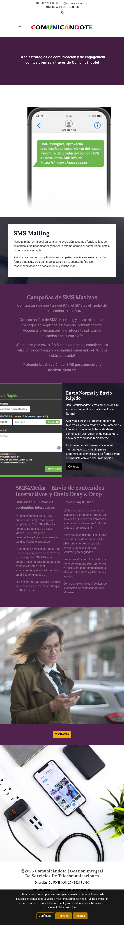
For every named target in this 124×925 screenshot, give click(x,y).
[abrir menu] (20, 27)
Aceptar (80, 915)
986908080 (47, 3)
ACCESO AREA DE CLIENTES (62, 7)
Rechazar (63, 915)
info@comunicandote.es (73, 3)
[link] (62, 27)
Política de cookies (66, 907)
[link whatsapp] (62, 12)
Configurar (45, 915)
